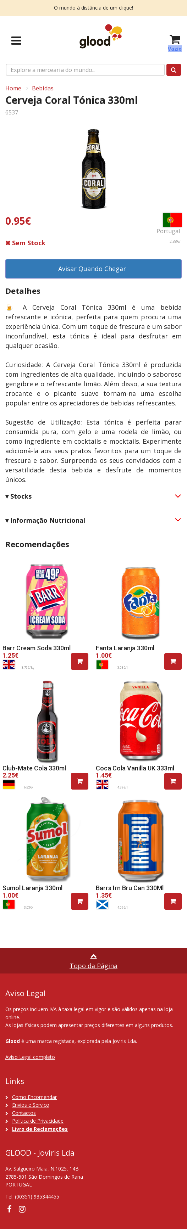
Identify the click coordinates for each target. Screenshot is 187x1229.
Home (13, 88)
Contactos (24, 1113)
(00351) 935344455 (37, 1196)
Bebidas (43, 88)
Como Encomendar (34, 1097)
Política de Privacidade (38, 1120)
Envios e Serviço (30, 1104)
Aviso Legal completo (30, 1057)
